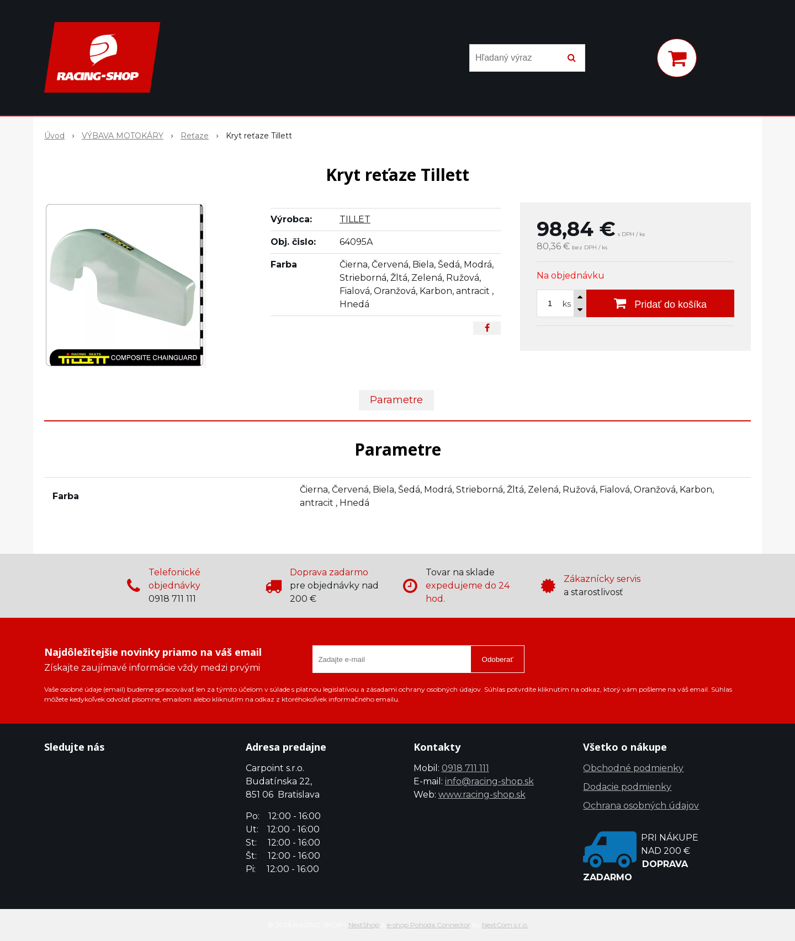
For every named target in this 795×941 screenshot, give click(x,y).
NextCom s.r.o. (505, 925)
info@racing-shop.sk (489, 781)
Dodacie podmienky (627, 787)
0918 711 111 (465, 768)
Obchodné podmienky (633, 768)
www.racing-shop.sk (482, 794)
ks (567, 304)
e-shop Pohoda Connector (428, 925)
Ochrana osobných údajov (641, 805)
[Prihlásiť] (634, 60)
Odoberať (497, 659)
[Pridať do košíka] (660, 303)
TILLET (355, 219)
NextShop (363, 925)
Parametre (396, 400)
